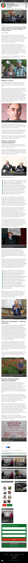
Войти (11, 1)
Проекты (22, 554)
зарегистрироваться (5, 454)
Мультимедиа (17, 554)
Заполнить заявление (14, 548)
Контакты (11, 554)
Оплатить (14, 542)
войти (19, 452)
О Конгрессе (6, 554)
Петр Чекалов (10, 11)
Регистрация (15, 1)
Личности (5, 11)
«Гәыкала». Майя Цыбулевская (5, 524)
